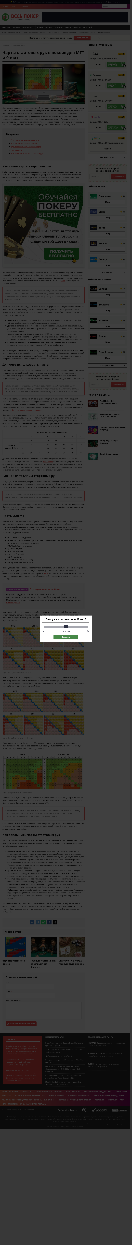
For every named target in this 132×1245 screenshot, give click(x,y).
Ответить (66, 637)
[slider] (66, 626)
